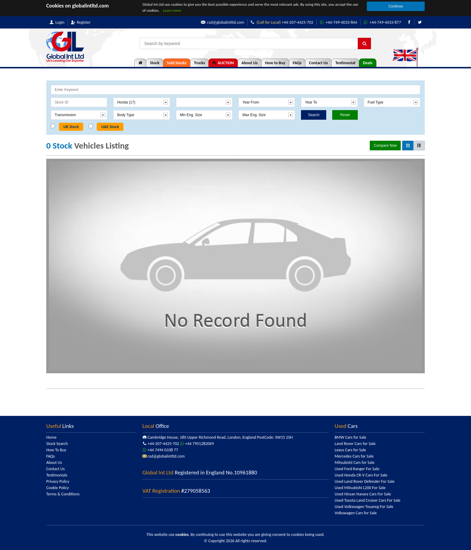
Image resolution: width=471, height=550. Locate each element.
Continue (395, 6)
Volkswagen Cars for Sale (356, 512)
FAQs (297, 62)
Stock (154, 62)
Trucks (199, 62)
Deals (367, 62)
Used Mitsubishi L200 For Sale (360, 487)
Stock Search (57, 443)
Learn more (172, 10)
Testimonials (56, 475)
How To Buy (56, 449)
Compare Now (385, 145)
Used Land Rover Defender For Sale (364, 481)
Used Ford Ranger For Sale (357, 468)
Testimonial (345, 62)
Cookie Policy (57, 487)
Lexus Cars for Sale (350, 449)
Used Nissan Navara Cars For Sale (363, 494)
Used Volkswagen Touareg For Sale (364, 506)
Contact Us (318, 62)
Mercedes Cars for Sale (354, 456)
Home (51, 437)
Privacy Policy (57, 481)
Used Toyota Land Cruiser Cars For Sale (367, 500)
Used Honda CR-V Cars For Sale (361, 475)
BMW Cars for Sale (350, 437)
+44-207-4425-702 (282, 22)
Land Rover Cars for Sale (355, 443)
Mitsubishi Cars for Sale (355, 462)
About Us (250, 62)
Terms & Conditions (63, 494)
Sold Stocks (177, 62)
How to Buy (275, 62)
